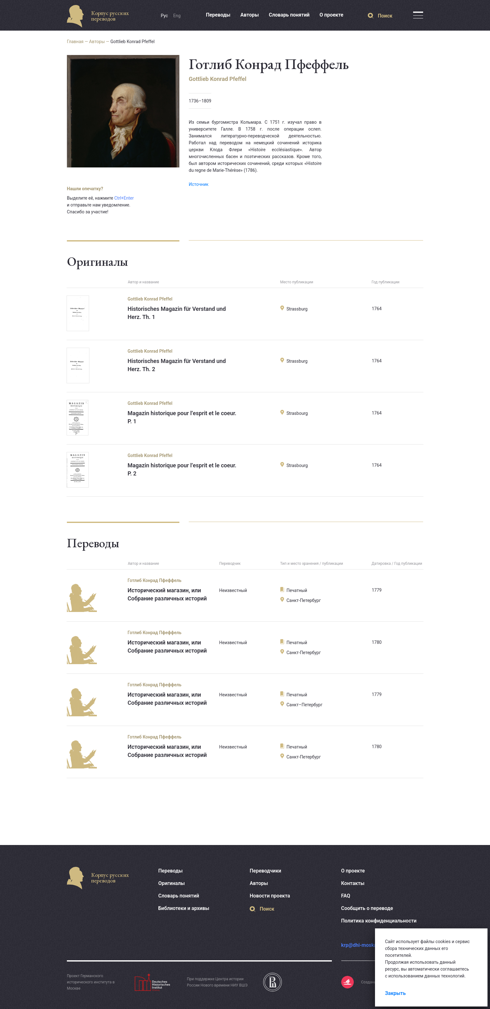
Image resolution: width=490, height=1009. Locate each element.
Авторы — (99, 41)
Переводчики (265, 871)
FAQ (345, 896)
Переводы (218, 15)
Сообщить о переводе (367, 908)
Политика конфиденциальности (379, 921)
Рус (164, 15)
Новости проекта (270, 896)
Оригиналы (171, 883)
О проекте (331, 15)
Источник (198, 184)
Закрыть (395, 993)
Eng (177, 15)
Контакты (353, 883)
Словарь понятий (289, 15)
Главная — (78, 41)
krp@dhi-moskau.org (364, 945)
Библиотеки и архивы (183, 908)
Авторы (249, 15)
